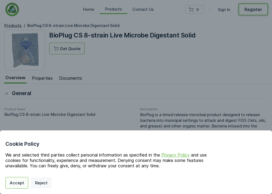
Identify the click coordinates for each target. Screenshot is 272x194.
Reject (41, 182)
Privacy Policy (175, 155)
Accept (17, 182)
